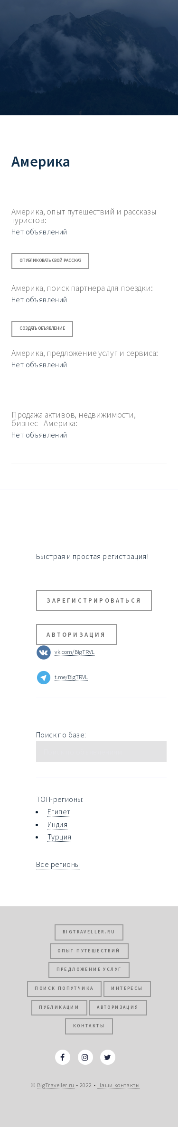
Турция (59, 836)
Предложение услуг (89, 969)
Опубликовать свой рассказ (50, 260)
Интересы (127, 988)
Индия (57, 824)
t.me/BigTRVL (71, 676)
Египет (58, 811)
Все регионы (58, 864)
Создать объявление (42, 328)
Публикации (59, 1007)
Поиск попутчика (64, 988)
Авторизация (76, 634)
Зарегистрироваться (94, 600)
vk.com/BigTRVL (74, 651)
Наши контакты (118, 1085)
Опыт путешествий (88, 951)
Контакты (89, 1026)
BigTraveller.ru (89, 932)
